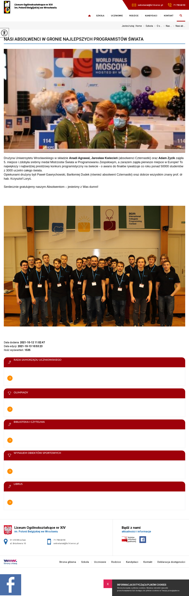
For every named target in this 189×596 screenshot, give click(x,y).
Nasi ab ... (178, 26)
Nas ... (167, 26)
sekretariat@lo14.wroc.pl (147, 5)
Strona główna (89, 15)
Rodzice (133, 15)
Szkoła (100, 15)
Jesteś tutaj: (129, 26)
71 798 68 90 (176, 5)
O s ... (157, 26)
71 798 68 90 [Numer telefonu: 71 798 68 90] (59, 540)
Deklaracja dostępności (171, 562)
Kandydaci (151, 15)
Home (139, 26)
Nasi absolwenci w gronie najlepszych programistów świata (74, 39)
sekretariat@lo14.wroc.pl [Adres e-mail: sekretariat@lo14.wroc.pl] (66, 543)
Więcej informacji (10, 378)
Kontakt (168, 15)
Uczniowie (117, 15)
